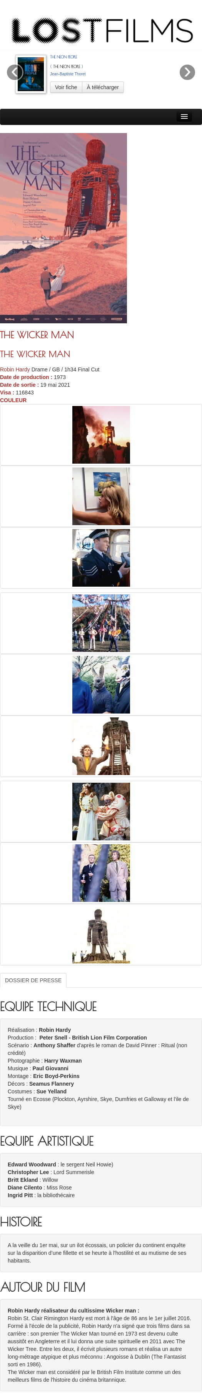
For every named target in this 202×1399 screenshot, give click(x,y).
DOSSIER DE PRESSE (33, 980)
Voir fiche (66, 87)
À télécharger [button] (103, 87)
